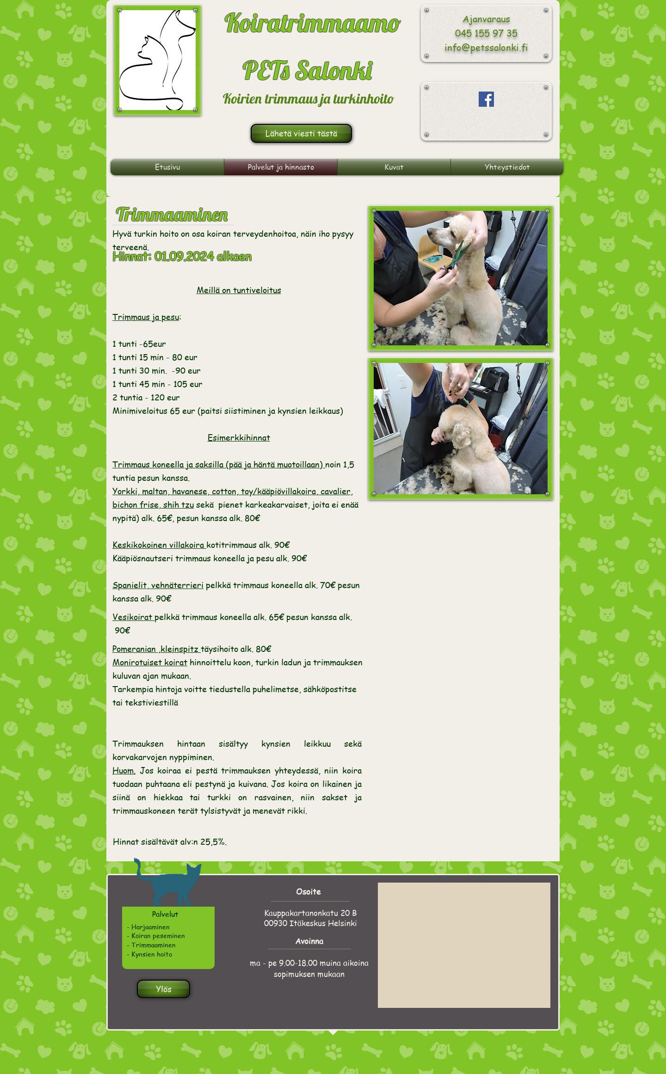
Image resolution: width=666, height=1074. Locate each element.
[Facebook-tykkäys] (489, 127)
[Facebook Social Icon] (486, 99)
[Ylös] (163, 989)
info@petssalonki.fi (486, 47)
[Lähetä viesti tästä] (301, 133)
